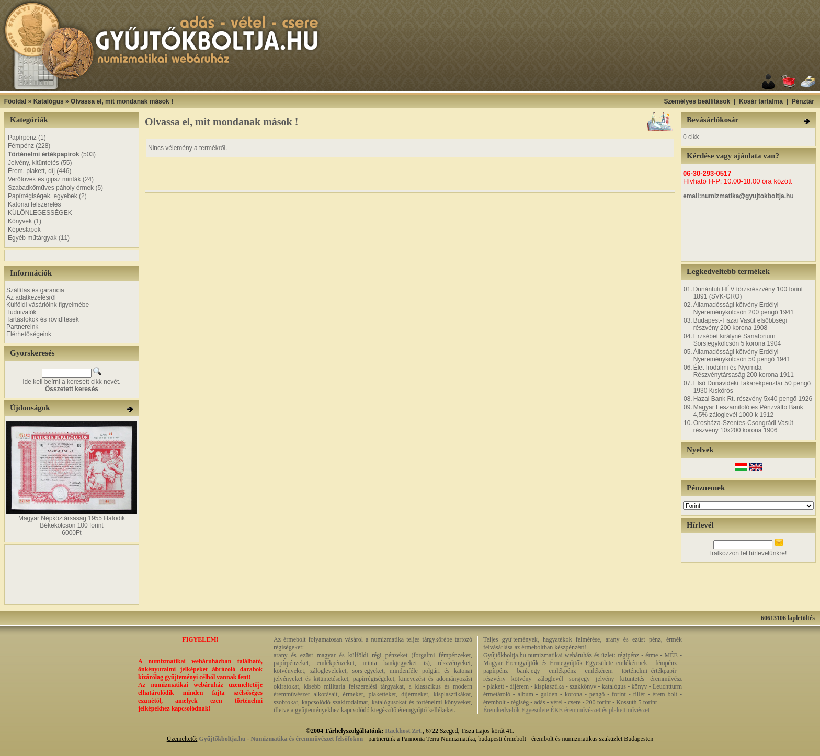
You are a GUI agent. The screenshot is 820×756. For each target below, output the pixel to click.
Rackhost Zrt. (404, 731)
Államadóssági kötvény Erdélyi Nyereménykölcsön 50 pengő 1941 (741, 355)
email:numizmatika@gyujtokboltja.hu (738, 196)
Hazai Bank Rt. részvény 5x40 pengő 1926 (752, 399)
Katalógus (48, 101)
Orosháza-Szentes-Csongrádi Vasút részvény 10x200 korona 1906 (743, 426)
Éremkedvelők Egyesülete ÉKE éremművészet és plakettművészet (566, 710)
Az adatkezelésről (31, 297)
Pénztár (803, 101)
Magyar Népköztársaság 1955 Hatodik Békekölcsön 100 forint (71, 521)
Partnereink (22, 326)
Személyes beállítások (697, 101)
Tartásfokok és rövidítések (42, 319)
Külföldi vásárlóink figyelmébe (47, 304)
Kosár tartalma (761, 101)
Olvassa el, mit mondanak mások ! (122, 101)
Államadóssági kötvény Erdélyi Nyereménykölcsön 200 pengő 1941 (743, 308)
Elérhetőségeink (28, 334)
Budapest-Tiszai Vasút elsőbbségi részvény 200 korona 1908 (740, 324)
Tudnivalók (21, 312)
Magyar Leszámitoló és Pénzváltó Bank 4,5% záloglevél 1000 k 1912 (748, 411)
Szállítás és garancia (35, 290)
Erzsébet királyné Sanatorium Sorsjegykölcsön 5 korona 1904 (737, 340)
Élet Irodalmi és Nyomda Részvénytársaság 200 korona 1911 (743, 371)
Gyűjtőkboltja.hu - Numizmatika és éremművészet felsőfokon (281, 738)
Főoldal (15, 101)
